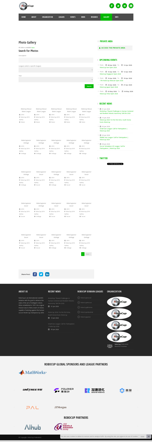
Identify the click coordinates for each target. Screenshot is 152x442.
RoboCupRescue (86, 303)
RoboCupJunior (86, 317)
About (33, 17)
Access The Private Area (112, 48)
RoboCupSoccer (86, 298)
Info (116, 17)
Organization (47, 17)
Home (24, 17)
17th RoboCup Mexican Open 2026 (111, 81)
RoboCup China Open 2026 (109, 94)
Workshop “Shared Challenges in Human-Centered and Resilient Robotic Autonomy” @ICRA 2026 (61, 300)
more (142, 436)
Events (72, 17)
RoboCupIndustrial (87, 312)
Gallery (106, 17)
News (83, 17)
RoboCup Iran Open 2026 (108, 67)
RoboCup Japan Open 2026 (109, 87)
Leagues (62, 17)
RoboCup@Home (86, 307)
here (33, 48)
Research (94, 17)
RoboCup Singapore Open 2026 (110, 74)
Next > (88, 254)
